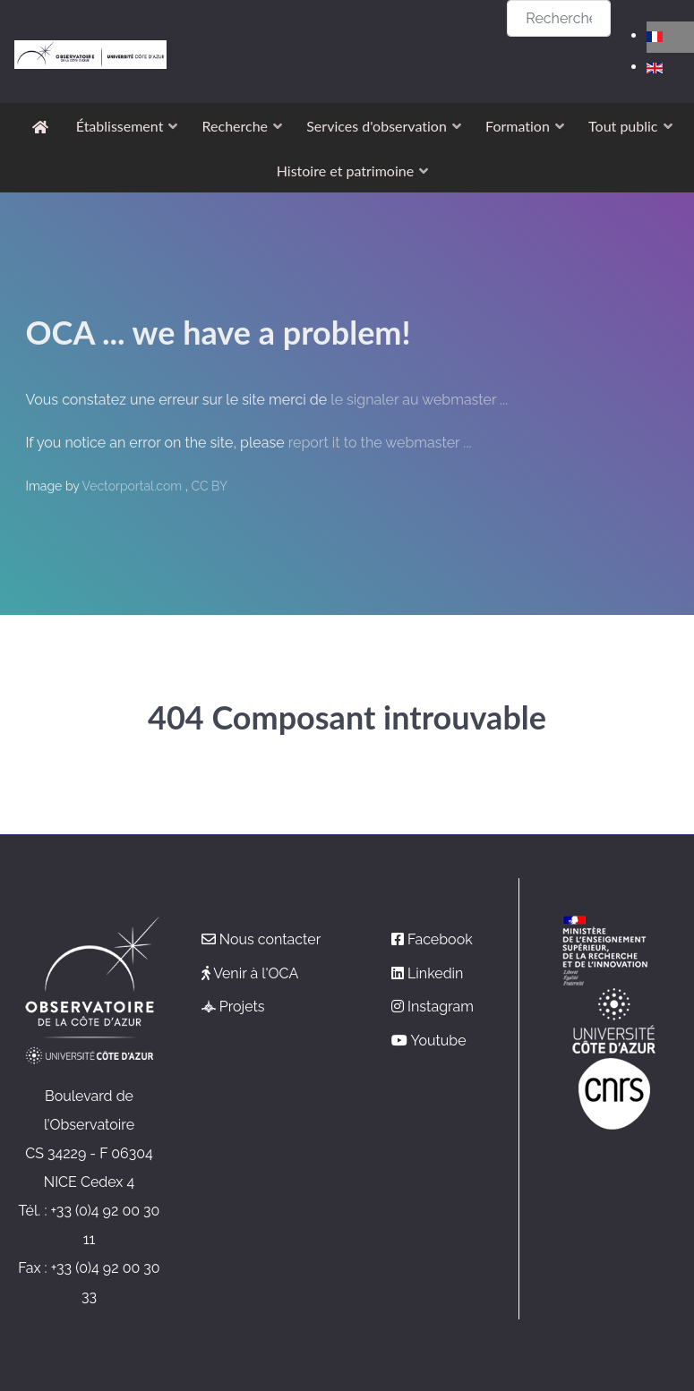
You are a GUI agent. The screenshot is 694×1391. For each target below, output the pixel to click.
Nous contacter (270, 939)
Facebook (440, 939)
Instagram (440, 1006)
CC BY (209, 486)
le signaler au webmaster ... (419, 399)
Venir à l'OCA (255, 973)
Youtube (438, 1040)
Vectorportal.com (133, 486)
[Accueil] (43, 126)
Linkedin (435, 973)
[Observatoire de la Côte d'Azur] (90, 14)
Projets (242, 1006)
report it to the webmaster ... (380, 442)
